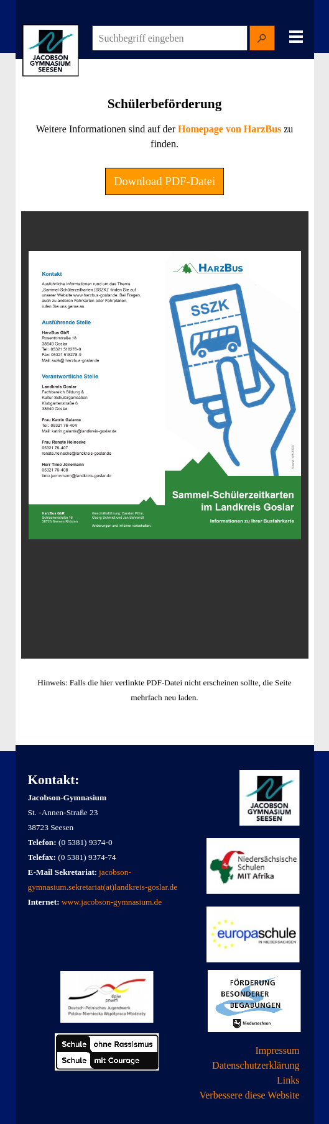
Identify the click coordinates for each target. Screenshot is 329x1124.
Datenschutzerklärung (255, 1065)
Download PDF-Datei (164, 181)
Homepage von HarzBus (229, 129)
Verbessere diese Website (249, 1095)
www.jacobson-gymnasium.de (112, 902)
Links (288, 1080)
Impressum (277, 1050)
